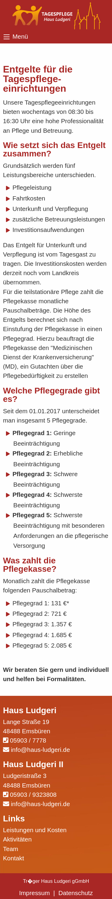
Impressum (34, 892)
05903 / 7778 (28, 740)
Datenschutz (75, 892)
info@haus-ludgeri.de (40, 749)
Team (10, 848)
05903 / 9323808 (33, 794)
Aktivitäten (17, 839)
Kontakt (13, 858)
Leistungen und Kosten (35, 829)
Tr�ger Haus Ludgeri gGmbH (56, 881)
